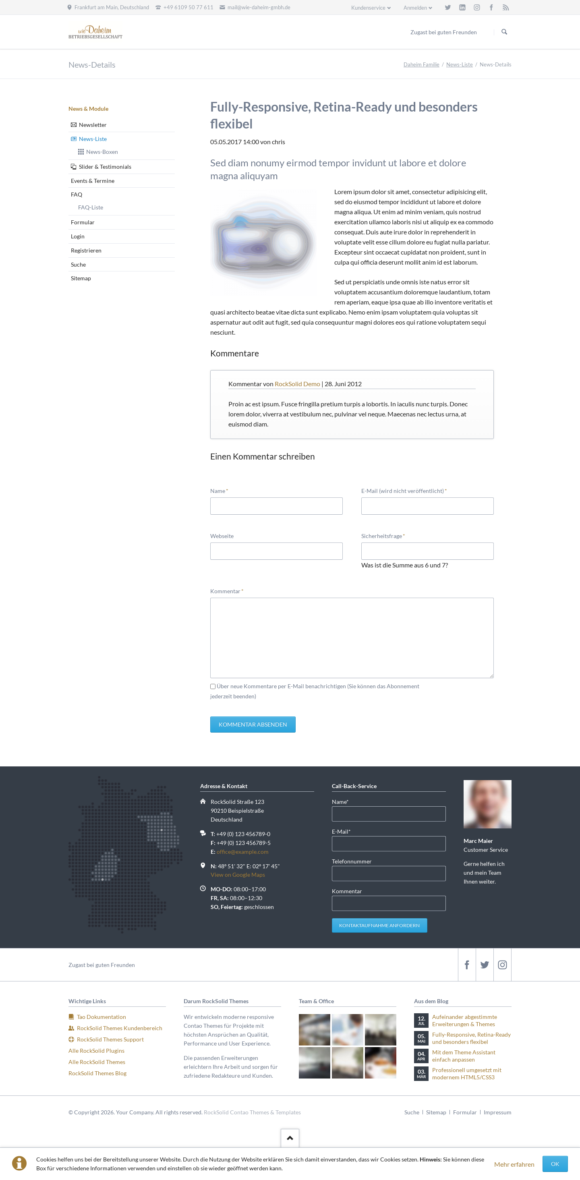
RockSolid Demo (297, 383)
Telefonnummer (352, 861)
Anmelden (415, 7)
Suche (78, 264)
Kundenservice (368, 7)
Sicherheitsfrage (383, 535)
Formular (83, 222)
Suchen (504, 32)
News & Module (88, 108)
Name (223, 490)
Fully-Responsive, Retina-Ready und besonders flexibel (471, 1038)
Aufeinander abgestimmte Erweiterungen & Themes (464, 1020)
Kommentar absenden (253, 724)
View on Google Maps (238, 874)
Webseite (222, 535)
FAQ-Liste (90, 207)
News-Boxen (102, 151)
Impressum (498, 1112)
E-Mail (345, 831)
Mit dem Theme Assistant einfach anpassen (463, 1056)
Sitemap (81, 278)
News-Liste (459, 64)
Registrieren (86, 250)
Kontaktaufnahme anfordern (379, 925)
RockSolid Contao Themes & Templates (252, 1112)
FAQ (76, 194)
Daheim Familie (421, 64)
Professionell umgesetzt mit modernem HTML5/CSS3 (466, 1073)
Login (78, 236)
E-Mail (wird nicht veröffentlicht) (404, 490)
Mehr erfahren (514, 1164)
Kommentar (227, 590)
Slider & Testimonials (105, 166)
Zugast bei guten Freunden (101, 964)
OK (555, 1163)
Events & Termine (92, 180)
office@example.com (243, 851)
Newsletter (93, 124)
